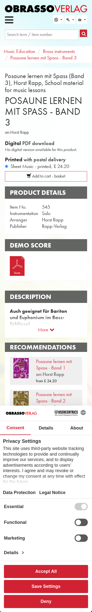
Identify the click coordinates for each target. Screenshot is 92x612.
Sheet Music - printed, (40, 166)
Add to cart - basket (46, 176)
